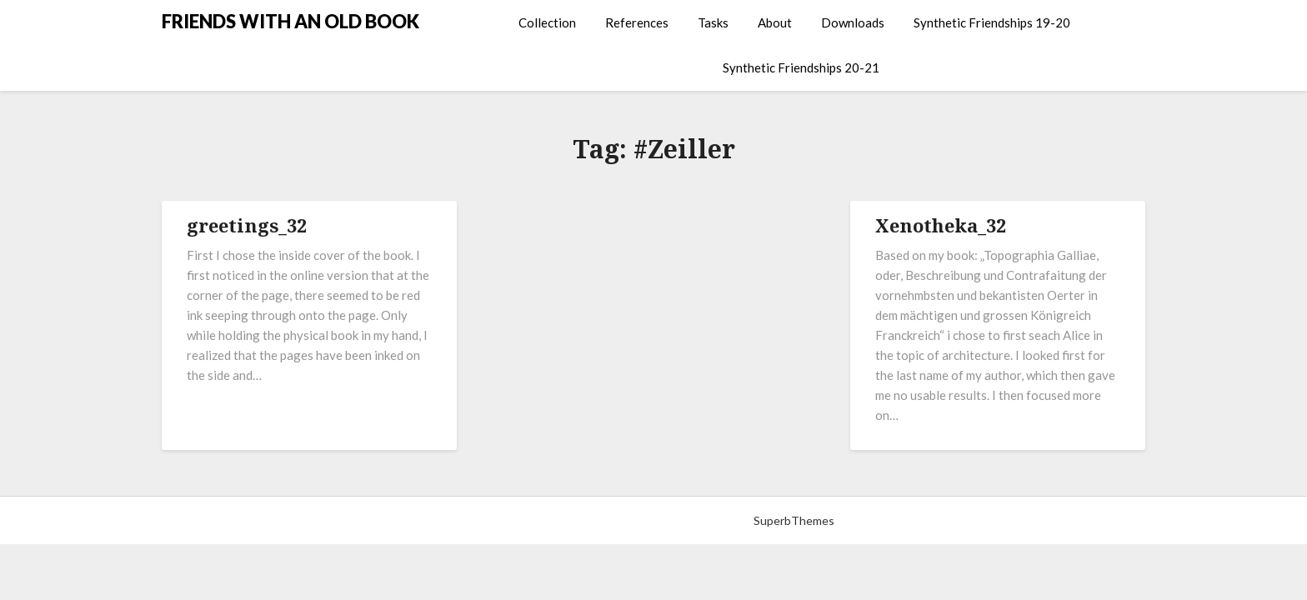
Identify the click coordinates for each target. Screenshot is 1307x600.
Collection (547, 22)
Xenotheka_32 (940, 225)
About (775, 22)
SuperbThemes (794, 520)
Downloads (852, 22)
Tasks (713, 22)
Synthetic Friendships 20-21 (801, 67)
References (637, 22)
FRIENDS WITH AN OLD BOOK (290, 21)
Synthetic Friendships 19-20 (992, 22)
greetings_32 (247, 225)
